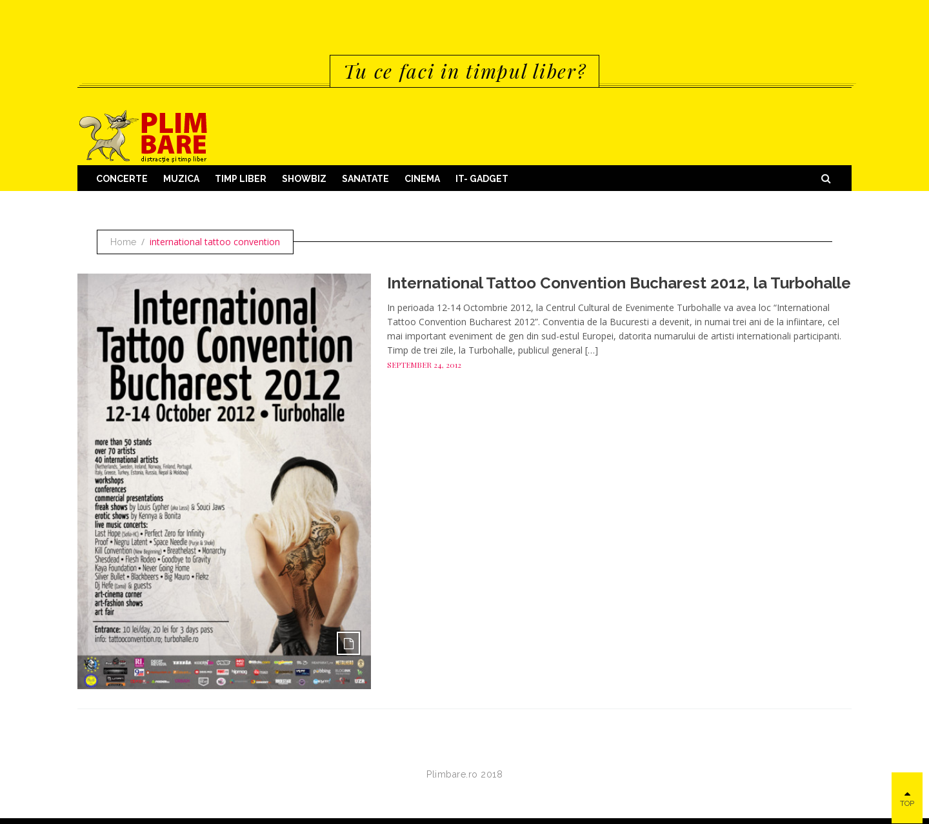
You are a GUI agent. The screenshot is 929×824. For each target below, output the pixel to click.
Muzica (181, 179)
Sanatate (365, 179)
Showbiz (304, 179)
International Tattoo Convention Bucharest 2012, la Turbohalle (619, 283)
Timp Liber (240, 179)
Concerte (122, 179)
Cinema (422, 179)
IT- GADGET (481, 179)
